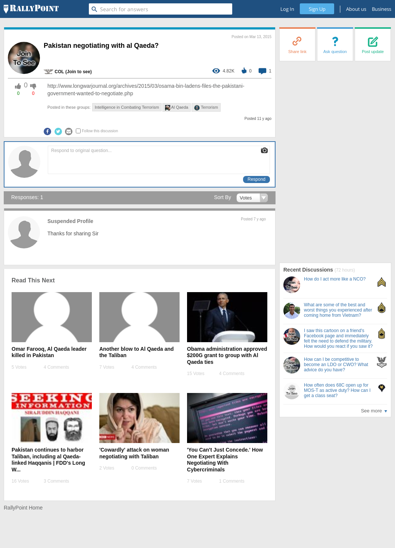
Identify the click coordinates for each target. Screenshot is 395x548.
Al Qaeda (176, 108)
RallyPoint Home (23, 508)
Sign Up (317, 9)
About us (356, 9)
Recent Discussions (309, 270)
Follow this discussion (100, 131)
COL (59, 71)
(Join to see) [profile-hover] (78, 71)
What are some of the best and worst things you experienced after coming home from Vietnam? (338, 310)
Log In (287, 9)
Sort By (222, 197)
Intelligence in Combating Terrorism (127, 107)
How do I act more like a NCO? (335, 279)
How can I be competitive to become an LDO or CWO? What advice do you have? (336, 364)
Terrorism (206, 108)
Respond (256, 179)
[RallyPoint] (31, 8)
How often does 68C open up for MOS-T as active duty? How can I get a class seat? (337, 390)
